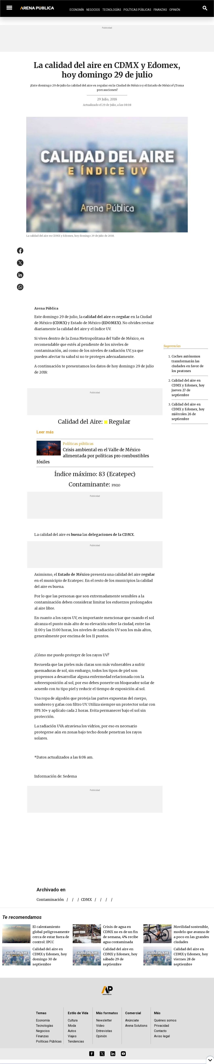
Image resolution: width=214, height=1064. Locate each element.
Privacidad (161, 1026)
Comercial (133, 1013)
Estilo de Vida (78, 1013)
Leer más (45, 432)
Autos (72, 1031)
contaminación (50, 899)
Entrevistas (104, 1031)
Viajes (72, 1036)
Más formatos (107, 1013)
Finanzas (160, 9)
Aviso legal (162, 1036)
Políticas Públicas (137, 9)
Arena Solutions (136, 1026)
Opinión (174, 9)
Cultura (73, 1020)
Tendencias (76, 1041)
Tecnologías (111, 9)
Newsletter (104, 1020)
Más (157, 1013)
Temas (41, 1013)
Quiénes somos (165, 1020)
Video (100, 1026)
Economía (77, 9)
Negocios (93, 9)
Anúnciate (132, 1020)
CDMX (86, 899)
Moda (72, 1026)
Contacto (160, 1031)
